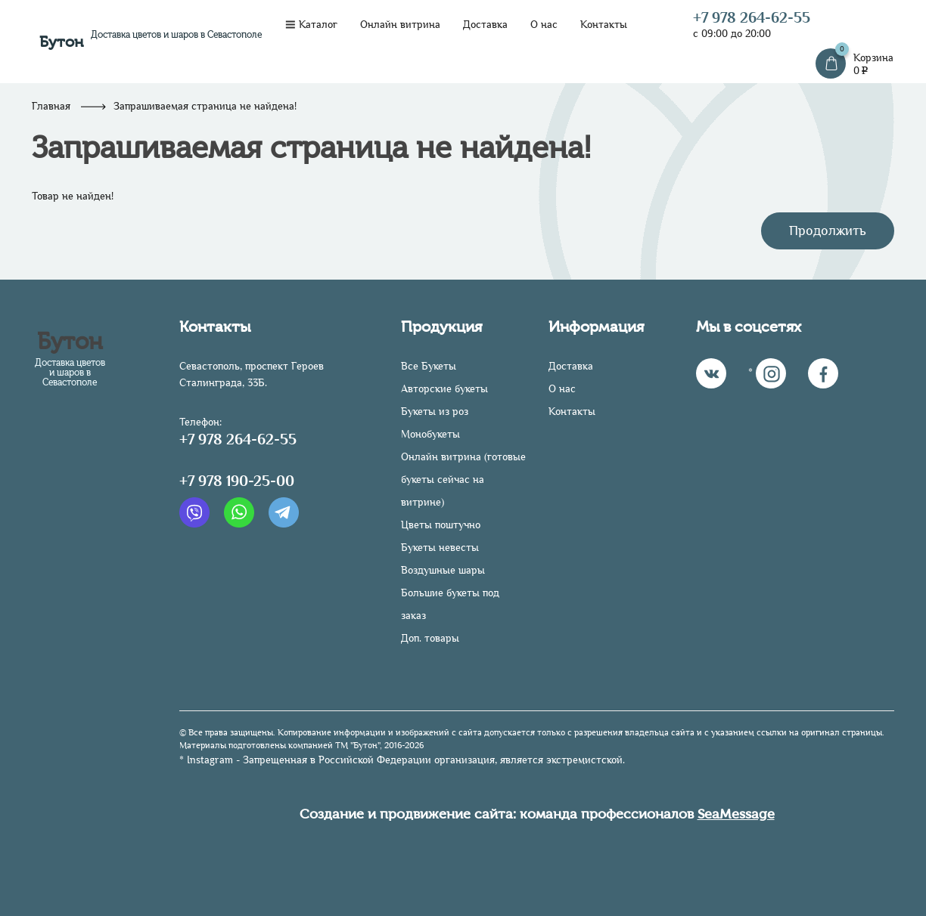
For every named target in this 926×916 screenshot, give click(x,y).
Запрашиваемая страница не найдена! (205, 106)
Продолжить (827, 230)
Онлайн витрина (400, 24)
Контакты (603, 24)
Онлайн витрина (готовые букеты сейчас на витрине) (463, 479)
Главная (51, 106)
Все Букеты (428, 366)
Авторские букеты (444, 389)
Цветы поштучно (440, 525)
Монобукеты (430, 434)
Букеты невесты (440, 547)
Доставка (485, 24)
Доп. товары (430, 638)
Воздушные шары (443, 570)
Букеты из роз (434, 411)
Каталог (311, 24)
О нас (544, 24)
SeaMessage (736, 814)
